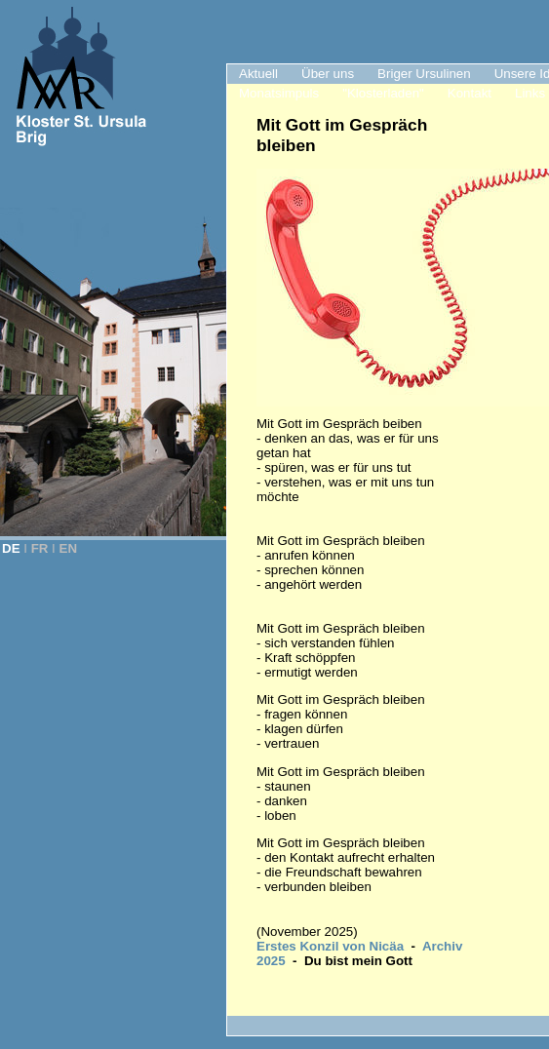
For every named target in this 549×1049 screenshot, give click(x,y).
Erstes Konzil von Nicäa (330, 946)
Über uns (327, 73)
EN (68, 548)
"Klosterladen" (383, 93)
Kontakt (469, 93)
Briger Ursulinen (424, 73)
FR (40, 548)
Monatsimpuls (279, 93)
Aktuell (258, 73)
